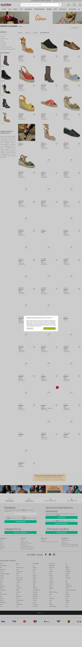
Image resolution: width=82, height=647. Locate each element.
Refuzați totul (30, 328)
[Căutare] (59, 5)
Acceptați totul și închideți (49, 328)
